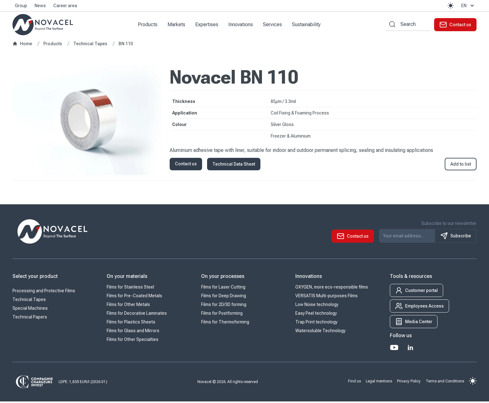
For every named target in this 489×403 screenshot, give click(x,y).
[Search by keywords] (390, 25)
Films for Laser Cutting (223, 288)
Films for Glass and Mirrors (133, 332)
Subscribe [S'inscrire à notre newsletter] (455, 237)
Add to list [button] (460, 165)
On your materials (127, 278)
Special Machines (30, 309)
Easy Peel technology (316, 314)
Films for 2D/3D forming (223, 305)
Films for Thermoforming (225, 323)
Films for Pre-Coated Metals (134, 297)
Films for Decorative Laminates (137, 314)
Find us (354, 382)
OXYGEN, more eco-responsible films (331, 288)
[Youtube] (394, 349)
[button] (450, 5)
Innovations (242, 25)
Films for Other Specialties (132, 340)
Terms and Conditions (445, 382)
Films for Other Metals (128, 305)
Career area (65, 5)
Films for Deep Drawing (223, 297)
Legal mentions (379, 382)
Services (274, 25)
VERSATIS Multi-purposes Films (326, 297)
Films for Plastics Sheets (131, 323)
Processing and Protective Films (43, 292)
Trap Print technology (316, 323)
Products (150, 25)
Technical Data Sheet (233, 165)
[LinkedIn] (410, 349)
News (40, 5)
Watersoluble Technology (320, 332)
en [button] (468, 5)
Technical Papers (29, 318)
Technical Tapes (29, 301)
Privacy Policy (409, 382)
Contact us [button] (186, 165)
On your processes (222, 278)
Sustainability (308, 25)
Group (21, 5)
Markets (178, 25)
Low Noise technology (316, 305)
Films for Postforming (222, 314)
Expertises (208, 25)
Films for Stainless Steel (130, 288)
